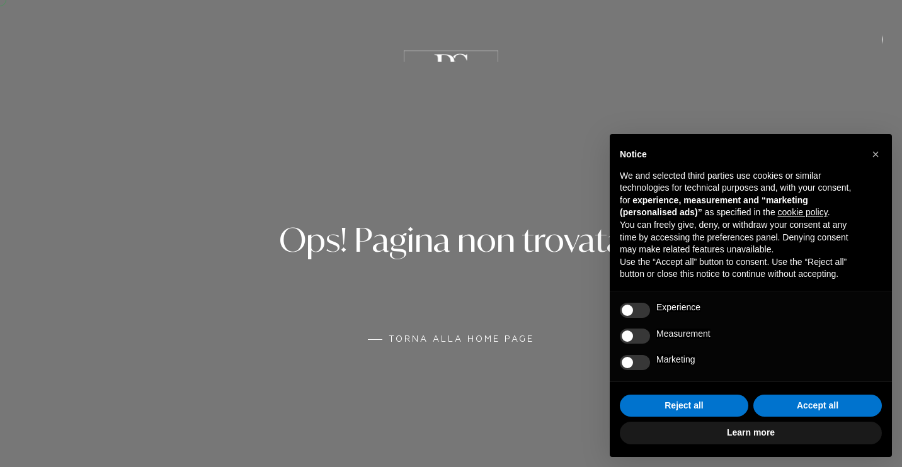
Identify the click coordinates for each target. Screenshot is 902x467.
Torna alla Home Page (461, 339)
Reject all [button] (684, 405)
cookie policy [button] (803, 212)
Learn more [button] (751, 432)
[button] (875, 154)
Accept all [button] (817, 405)
